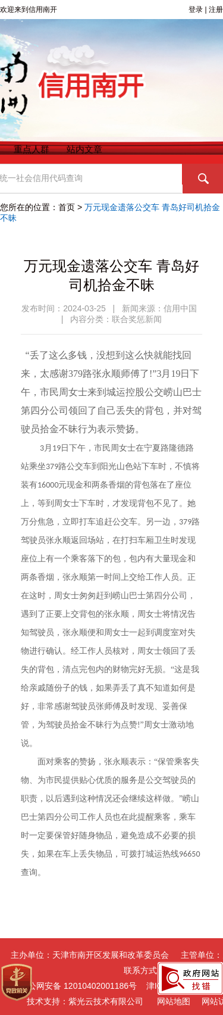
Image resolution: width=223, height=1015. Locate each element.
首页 (66, 207)
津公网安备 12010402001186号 (71, 986)
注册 (216, 9)
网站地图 (173, 1001)
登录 (196, 9)
